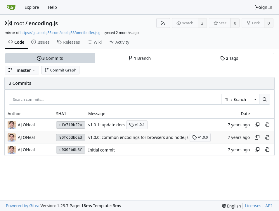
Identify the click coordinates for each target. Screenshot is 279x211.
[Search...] (264, 99)
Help (52, 7)
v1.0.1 (137, 124)
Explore (32, 7)
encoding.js (43, 23)
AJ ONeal (26, 124)
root (19, 23)
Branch (139, 58)
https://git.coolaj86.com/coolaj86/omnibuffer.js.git (61, 32)
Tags (229, 58)
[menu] (231, 206)
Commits (50, 58)
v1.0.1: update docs (106, 124)
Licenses (253, 205)
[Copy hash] (257, 124)
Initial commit (101, 150)
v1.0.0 (200, 137)
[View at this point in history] (267, 124)
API (268, 205)
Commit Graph (60, 70)
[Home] (11, 7)
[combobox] (240, 99)
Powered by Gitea (22, 205)
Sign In (263, 7)
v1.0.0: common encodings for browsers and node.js (138, 137)
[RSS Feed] (163, 23)
